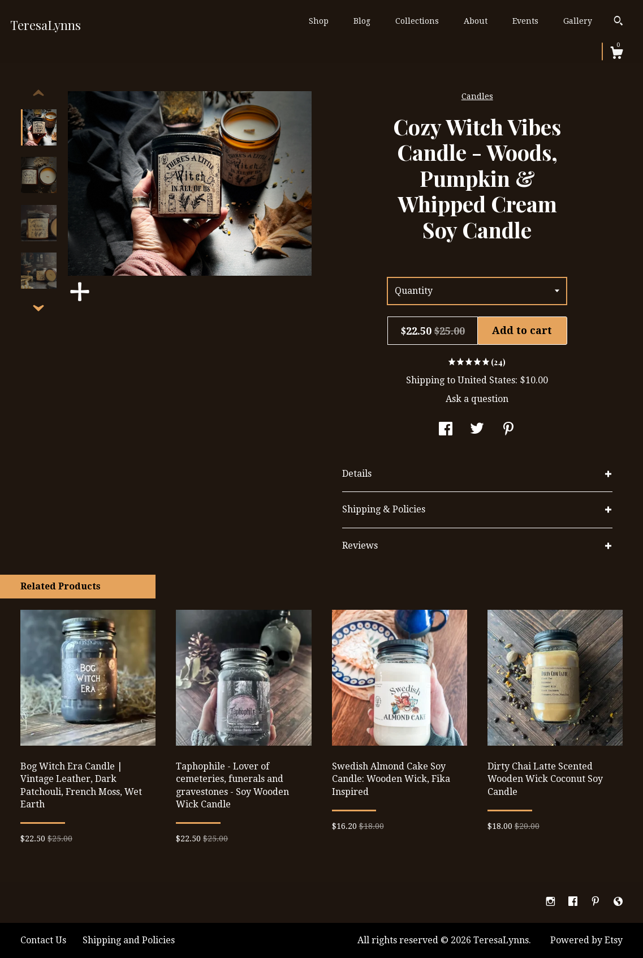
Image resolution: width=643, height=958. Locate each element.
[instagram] (551, 901)
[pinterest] (596, 901)
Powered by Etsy (586, 940)
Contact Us (43, 940)
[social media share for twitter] (477, 430)
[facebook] (574, 901)
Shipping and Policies (129, 940)
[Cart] (616, 54)
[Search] (618, 22)
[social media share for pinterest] (508, 430)
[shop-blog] (618, 901)
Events (525, 20)
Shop (319, 20)
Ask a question (477, 399)
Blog (361, 20)
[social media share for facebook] (445, 430)
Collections (417, 20)
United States (486, 380)
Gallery (577, 20)
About (475, 20)
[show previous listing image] (38, 93)
